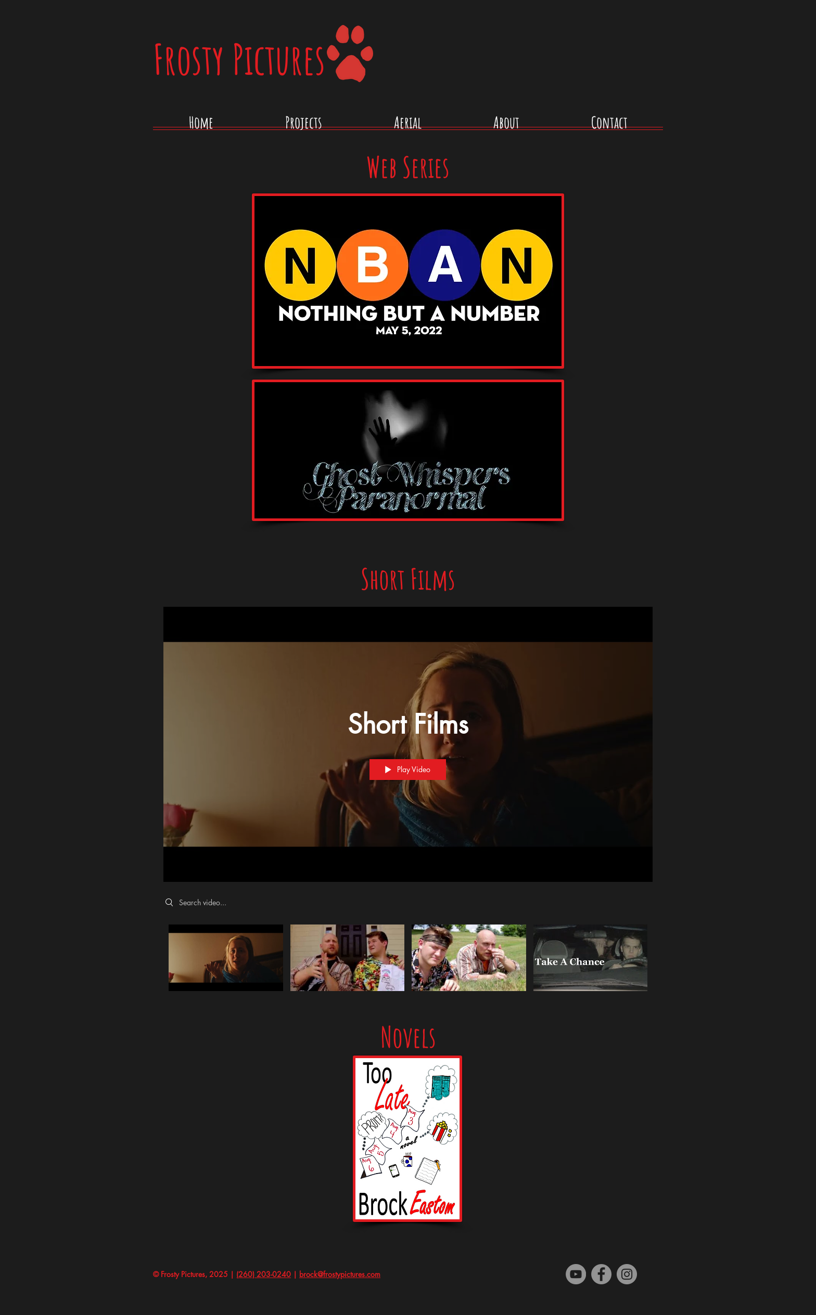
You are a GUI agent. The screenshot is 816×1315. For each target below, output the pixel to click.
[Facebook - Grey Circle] (601, 1274)
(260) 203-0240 (263, 1274)
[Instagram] (627, 1274)
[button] (303, 126)
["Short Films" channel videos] (408, 963)
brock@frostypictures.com (339, 1274)
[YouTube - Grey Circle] (576, 1274)
